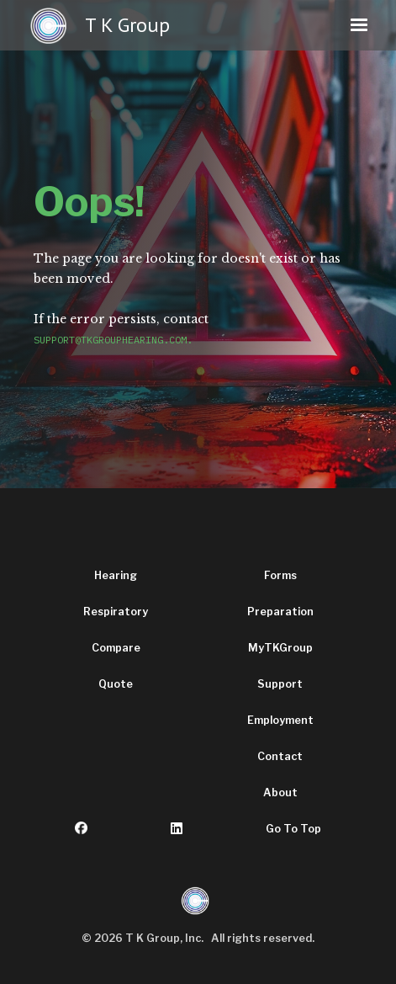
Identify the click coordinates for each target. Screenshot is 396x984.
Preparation (280, 611)
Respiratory (115, 611)
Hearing (115, 575)
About (280, 792)
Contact (280, 756)
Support (280, 684)
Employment (280, 720)
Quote (115, 684)
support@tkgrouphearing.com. (113, 339)
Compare (116, 647)
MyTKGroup (280, 647)
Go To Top (293, 828)
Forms (280, 575)
